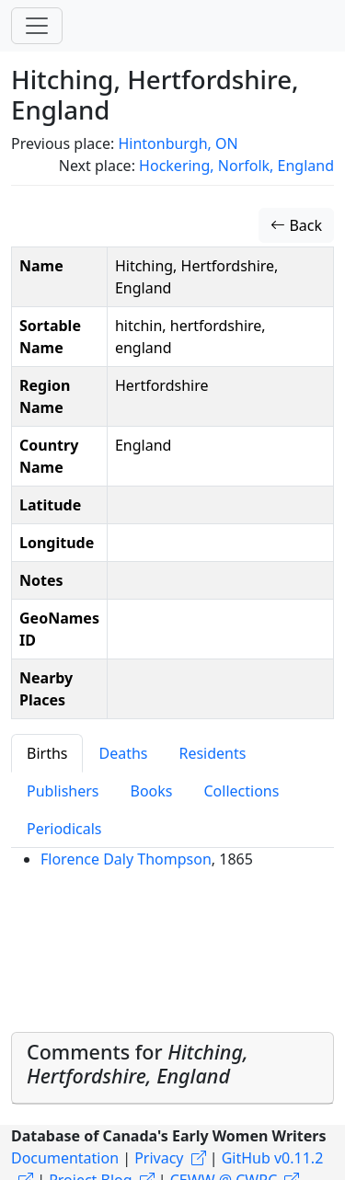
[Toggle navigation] (37, 25)
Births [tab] (47, 753)
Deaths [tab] (122, 753)
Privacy (158, 1158)
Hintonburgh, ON (177, 143)
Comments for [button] (137, 1063)
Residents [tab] (212, 753)
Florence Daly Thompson (126, 859)
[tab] (172, 1068)
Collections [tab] (241, 791)
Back (296, 225)
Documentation (65, 1158)
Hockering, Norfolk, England (236, 165)
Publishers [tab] (63, 791)
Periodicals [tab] (64, 829)
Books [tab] (152, 791)
